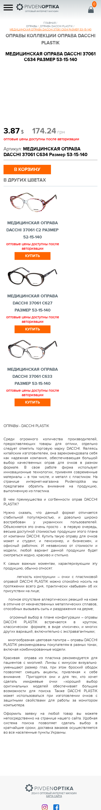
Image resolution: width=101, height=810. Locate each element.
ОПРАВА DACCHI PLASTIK (56, 26)
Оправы (31, 26)
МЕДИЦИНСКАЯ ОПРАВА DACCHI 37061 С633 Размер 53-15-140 (32, 376)
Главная (49, 23)
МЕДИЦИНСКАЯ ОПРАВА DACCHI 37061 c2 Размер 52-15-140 (32, 230)
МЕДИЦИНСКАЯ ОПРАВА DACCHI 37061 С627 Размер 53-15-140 (32, 303)
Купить (32, 255)
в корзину (27, 169)
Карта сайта (54, 796)
